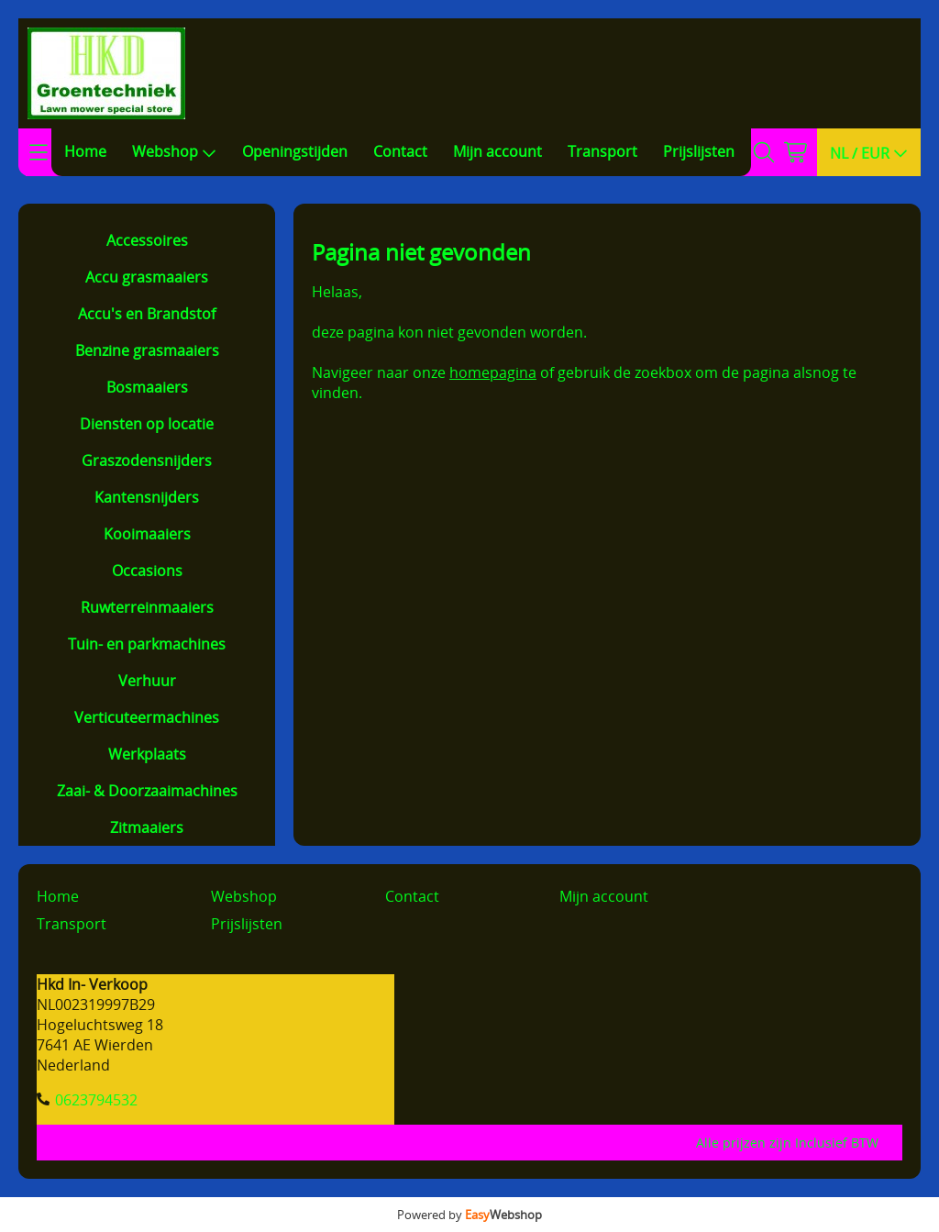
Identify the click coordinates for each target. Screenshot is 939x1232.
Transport (602, 151)
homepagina (492, 372)
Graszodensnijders (147, 460)
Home (85, 151)
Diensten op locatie (147, 424)
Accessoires (147, 240)
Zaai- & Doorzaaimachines (147, 791)
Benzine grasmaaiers (147, 350)
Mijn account (497, 151)
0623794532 (96, 1100)
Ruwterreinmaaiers (147, 607)
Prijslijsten (699, 151)
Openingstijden (295, 151)
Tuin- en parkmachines (147, 644)
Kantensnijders (146, 497)
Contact (400, 151)
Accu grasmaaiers (146, 277)
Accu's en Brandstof (146, 314)
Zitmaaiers (146, 827)
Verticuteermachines (146, 717)
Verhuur (147, 681)
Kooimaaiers (147, 534)
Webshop (174, 151)
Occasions (147, 571)
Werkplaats (147, 754)
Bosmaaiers (147, 387)
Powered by (469, 1214)
